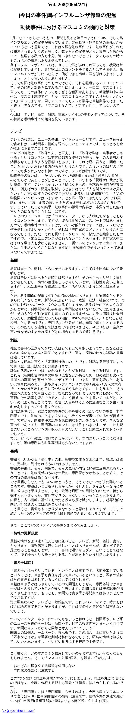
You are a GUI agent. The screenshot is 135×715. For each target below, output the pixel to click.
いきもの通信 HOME (18, 711)
